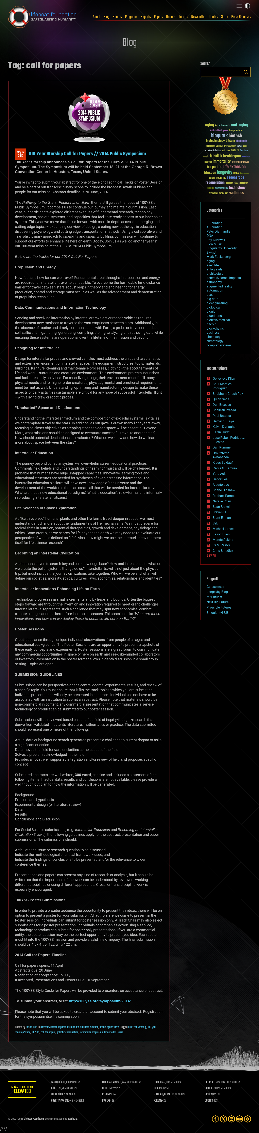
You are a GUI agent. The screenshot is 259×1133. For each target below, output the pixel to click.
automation (215, 290)
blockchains (215, 328)
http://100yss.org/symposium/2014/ (100, 1001)
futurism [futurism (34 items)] (244, 151)
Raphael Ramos (224, 496)
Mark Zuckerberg (219, 257)
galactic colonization (68, 1032)
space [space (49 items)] (210, 188)
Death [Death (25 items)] (245, 146)
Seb (215, 523)
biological (214, 307)
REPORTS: (107, 1094)
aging (211, 261)
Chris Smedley (223, 551)
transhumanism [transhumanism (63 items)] (218, 193)
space (103, 1027)
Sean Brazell (221, 507)
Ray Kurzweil (216, 240)
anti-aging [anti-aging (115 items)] (239, 125)
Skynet (211, 252)
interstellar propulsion (91, 1032)
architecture (215, 274)
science (94, 1027)
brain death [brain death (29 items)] (210, 146)
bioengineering (217, 303)
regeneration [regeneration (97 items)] (215, 182)
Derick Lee (220, 479)
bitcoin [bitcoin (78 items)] (230, 141)
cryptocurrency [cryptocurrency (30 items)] (230, 146)
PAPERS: (106, 1100)
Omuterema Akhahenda (221, 455)
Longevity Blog (217, 592)
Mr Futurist (214, 597)
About (96, 16)
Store (224, 16)
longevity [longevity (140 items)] (224, 172)
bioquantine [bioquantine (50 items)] (236, 130)
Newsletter (198, 16)
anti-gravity (215, 269)
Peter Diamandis (218, 231)
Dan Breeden (222, 405)
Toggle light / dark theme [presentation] (247, 6)
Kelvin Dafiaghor (225, 427)
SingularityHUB (217, 613)
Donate (170, 16)
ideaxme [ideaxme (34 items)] (208, 162)
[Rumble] (247, 1118)
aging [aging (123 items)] (209, 125)
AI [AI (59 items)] (216, 126)
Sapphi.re (72, 1119)
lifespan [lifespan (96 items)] (210, 172)
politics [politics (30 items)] (212, 178)
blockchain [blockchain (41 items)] (241, 141)
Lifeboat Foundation (34, 1119)
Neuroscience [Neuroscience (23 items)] (244, 173)
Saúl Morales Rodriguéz (222, 386)
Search (246, 72)
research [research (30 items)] (229, 183)
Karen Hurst (221, 432)
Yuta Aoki (219, 474)
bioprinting (214, 316)
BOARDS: (209, 1088)
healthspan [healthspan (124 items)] (232, 156)
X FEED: (55, 1088)
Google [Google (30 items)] (206, 157)
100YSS (35, 1032)
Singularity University (222, 248)
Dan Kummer (222, 447)
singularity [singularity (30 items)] (243, 183)
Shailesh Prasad (224, 410)
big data (212, 299)
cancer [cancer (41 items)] (219, 146)
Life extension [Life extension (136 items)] (234, 167)
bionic (211, 311)
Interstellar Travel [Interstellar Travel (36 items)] (240, 162)
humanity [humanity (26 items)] (246, 157)
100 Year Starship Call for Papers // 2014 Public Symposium (87, 154)
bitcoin (211, 324)
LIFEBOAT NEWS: (110, 1082)
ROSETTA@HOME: (60, 1100)
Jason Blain (221, 534)
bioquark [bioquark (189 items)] (219, 136)
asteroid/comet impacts (53, 1027)
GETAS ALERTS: (212, 1082)
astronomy (73, 1027)
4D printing (214, 227)
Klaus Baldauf (223, 463)
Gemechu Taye (223, 421)
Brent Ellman (222, 518)
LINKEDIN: (159, 1082)
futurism (84, 1027)
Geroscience (215, 587)
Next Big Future (217, 602)
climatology (215, 341)
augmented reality (219, 286)
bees (210, 295)
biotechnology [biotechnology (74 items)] (215, 141)
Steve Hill (219, 512)
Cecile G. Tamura (225, 468)
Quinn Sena (221, 399)
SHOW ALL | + (213, 556)
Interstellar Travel (113, 1032)
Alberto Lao (221, 485)
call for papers (48, 1032)
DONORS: (158, 1088)
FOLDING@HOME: (163, 1094)
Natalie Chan (222, 501)
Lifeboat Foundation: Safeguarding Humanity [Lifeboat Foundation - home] (42, 17)
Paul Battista (222, 416)
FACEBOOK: (57, 1082)
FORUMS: (158, 1100)
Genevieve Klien (224, 378)
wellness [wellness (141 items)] (236, 193)
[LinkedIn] (231, 1118)
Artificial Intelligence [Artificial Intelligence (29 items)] (219, 130)
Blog (106, 16)
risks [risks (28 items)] (236, 183)
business (213, 332)
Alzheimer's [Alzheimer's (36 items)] (224, 125)
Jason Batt (31, 1027)
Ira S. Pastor (221, 545)
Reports (146, 16)
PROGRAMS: (211, 1094)
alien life (213, 265)
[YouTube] (239, 1118)
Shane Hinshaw (224, 490)
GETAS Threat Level (22, 1090)
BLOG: (105, 1088)
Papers (158, 16)
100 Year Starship (137, 1027)
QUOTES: (209, 1100)
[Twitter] (223, 1118)
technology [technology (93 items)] (237, 188)
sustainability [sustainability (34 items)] (221, 188)
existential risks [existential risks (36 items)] (213, 150)
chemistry (214, 337)
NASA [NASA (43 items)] (236, 173)
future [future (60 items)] (235, 150)
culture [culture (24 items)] (239, 146)
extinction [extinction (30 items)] (226, 151)
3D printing (214, 223)
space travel (113, 1027)
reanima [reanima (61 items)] (221, 178)
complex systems (219, 345)
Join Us (183, 16)
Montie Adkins (223, 540)
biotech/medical (218, 320)
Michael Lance (223, 529)
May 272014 (20, 154)
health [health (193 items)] (216, 156)
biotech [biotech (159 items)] (235, 136)
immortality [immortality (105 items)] (222, 161)
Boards (117, 16)
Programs (131, 16)
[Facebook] (215, 1118)
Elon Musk (214, 244)
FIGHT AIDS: (57, 1094)
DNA (210, 236)
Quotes (213, 16)
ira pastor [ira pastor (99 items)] (214, 167)
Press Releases (241, 16)
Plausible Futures (219, 607)
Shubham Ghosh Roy (228, 394)
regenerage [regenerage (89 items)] (235, 177)
